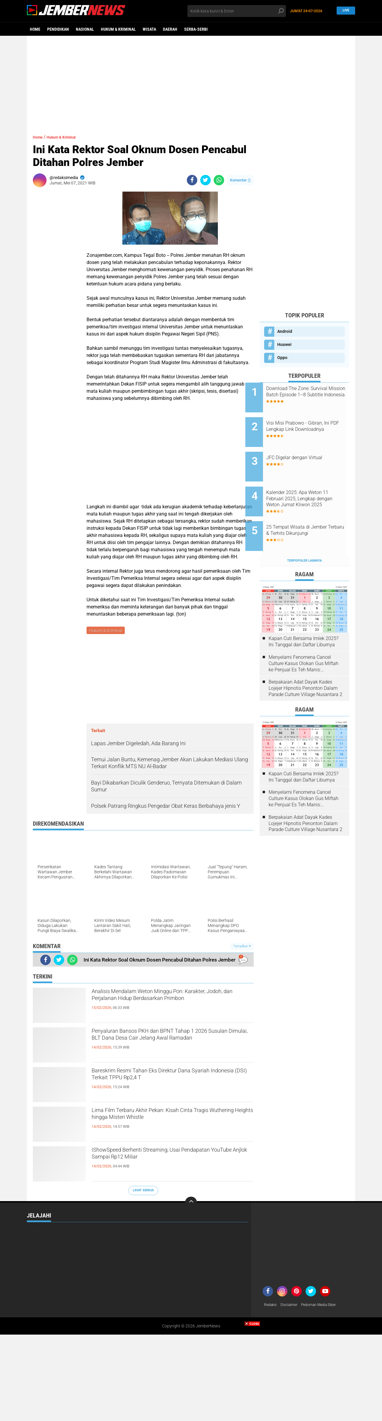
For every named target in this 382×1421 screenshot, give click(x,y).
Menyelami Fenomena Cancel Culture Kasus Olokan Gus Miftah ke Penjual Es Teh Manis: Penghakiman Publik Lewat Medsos (303, 641)
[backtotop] (191, 1204)
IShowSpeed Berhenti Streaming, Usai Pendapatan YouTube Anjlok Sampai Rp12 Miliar (162, 1162)
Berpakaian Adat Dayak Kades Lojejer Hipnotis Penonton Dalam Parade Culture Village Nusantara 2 (305, 665)
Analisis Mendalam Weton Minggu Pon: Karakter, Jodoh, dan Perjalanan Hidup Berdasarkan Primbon (157, 1003)
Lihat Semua (143, 1191)
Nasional (85, 29)
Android (284, 331)
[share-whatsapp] (219, 180)
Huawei (284, 344)
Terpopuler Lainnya (304, 538)
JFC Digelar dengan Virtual (309, 448)
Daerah (170, 29)
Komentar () (240, 180)
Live (345, 11)
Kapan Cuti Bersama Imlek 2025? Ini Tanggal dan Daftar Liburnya (303, 619)
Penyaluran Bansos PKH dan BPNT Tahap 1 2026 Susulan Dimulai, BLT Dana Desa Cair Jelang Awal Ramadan (164, 1043)
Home (35, 29)
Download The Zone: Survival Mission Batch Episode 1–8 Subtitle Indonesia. (311, 395)
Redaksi (271, 1306)
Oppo (282, 357)
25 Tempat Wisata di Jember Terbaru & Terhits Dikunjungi (311, 512)
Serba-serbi (196, 29)
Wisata (149, 29)
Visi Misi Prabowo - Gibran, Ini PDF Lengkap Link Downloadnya (312, 425)
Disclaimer (292, 1306)
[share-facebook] (192, 180)
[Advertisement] (191, 82)
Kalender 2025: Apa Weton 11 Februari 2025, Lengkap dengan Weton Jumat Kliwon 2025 (312, 485)
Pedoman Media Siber (326, 1306)
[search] (236, 11)
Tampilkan (242, 947)
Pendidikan (58, 29)
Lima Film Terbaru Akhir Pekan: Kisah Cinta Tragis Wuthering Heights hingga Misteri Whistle (172, 1117)
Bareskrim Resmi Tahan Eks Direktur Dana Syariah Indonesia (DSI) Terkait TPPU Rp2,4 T (167, 1077)
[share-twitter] (205, 180)
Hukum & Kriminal (118, 29)
